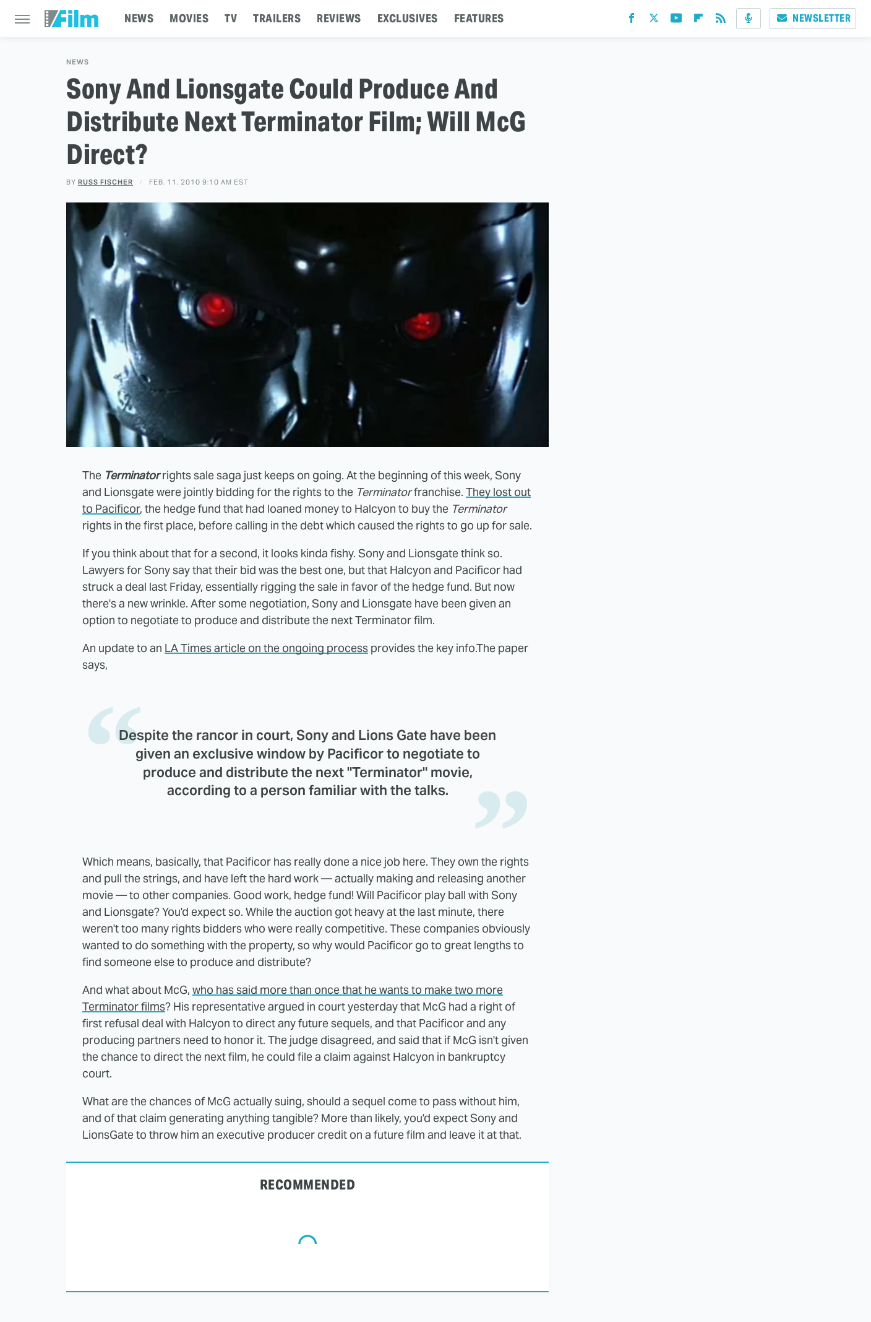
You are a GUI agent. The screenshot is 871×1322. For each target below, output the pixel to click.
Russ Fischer (105, 182)
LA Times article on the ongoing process (266, 648)
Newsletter (813, 18)
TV (231, 18)
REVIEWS (339, 18)
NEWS (138, 18)
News (77, 62)
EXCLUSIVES (407, 18)
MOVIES (188, 18)
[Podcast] (748, 18)
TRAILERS (277, 18)
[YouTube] (676, 21)
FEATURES (479, 18)
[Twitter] (654, 21)
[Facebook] (631, 21)
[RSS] (720, 21)
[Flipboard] (698, 21)
